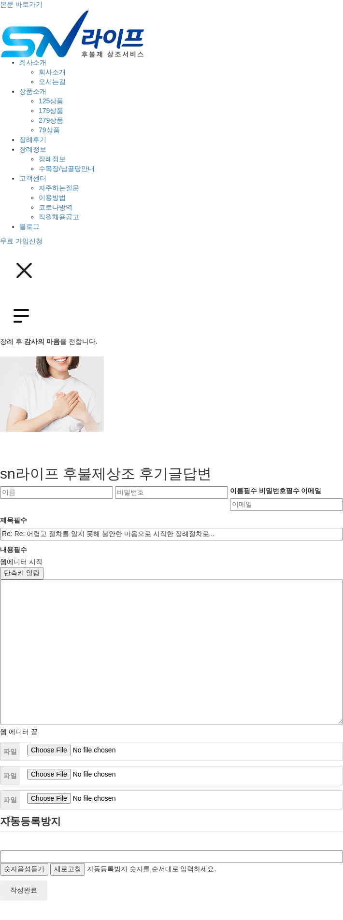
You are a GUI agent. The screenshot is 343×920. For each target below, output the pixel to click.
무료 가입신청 (21, 241)
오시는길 (52, 81)
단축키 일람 (22, 573)
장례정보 (32, 149)
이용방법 (52, 197)
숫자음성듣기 (24, 869)
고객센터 (32, 178)
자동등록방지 (30, 821)
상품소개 (32, 91)
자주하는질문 (59, 188)
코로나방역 (55, 207)
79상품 (49, 130)
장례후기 (32, 139)
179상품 (51, 110)
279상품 (51, 120)
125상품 (51, 101)
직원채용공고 (59, 217)
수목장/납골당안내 (67, 168)
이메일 (311, 491)
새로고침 (67, 869)
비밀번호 (279, 491)
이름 (243, 491)
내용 (13, 549)
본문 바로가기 (21, 4)
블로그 (29, 226)
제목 (13, 520)
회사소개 (32, 62)
